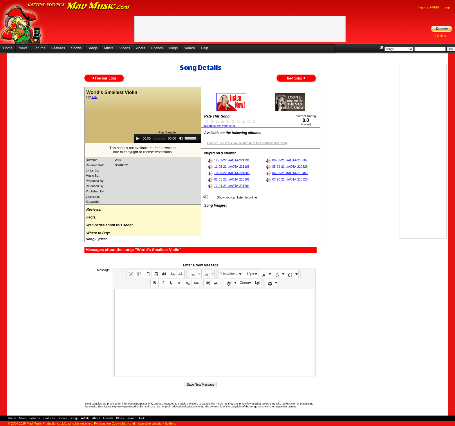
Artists (108, 48)
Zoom (244, 283)
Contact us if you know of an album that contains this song (247, 143)
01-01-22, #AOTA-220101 (232, 179)
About (140, 48)
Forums (39, 48)
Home (7, 48)
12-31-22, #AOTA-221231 (232, 160)
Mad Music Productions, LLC (46, 423)
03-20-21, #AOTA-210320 (290, 179)
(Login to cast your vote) (219, 125)
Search (189, 48)
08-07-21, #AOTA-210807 (290, 160)
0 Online (440, 35)
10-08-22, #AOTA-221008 (232, 173)
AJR (94, 97)
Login (447, 7)
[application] (167, 138)
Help (204, 48)
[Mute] (180, 138)
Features (58, 48)
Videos (124, 48)
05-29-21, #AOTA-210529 (290, 166)
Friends (157, 48)
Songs (93, 48)
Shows (76, 48)
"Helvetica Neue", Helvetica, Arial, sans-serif (231, 274)
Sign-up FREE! (428, 7)
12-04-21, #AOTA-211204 (232, 185)
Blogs (173, 48)
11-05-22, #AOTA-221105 (232, 166)
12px (250, 274)
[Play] (138, 138)
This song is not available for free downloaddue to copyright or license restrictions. (142, 150)
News (23, 48)
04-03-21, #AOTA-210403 (290, 173)
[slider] (159, 138)
